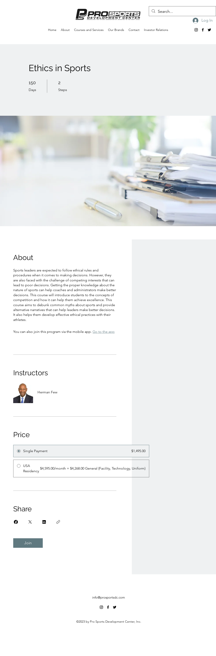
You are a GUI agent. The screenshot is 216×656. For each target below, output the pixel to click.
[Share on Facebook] (16, 522)
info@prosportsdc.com (108, 597)
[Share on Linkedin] (44, 522)
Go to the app (104, 332)
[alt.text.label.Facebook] (203, 30)
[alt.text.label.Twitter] (209, 30)
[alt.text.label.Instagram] (196, 30)
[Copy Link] (58, 522)
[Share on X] (30, 522)
